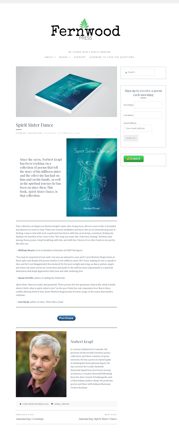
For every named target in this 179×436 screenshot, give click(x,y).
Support (80, 57)
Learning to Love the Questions (111, 57)
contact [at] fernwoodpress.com (35, 404)
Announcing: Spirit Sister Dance (91, 417)
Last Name (128, 115)
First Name (129, 105)
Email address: (130, 123)
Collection (35, 133)
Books (63, 57)
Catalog (21, 133)
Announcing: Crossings (41, 417)
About (49, 57)
